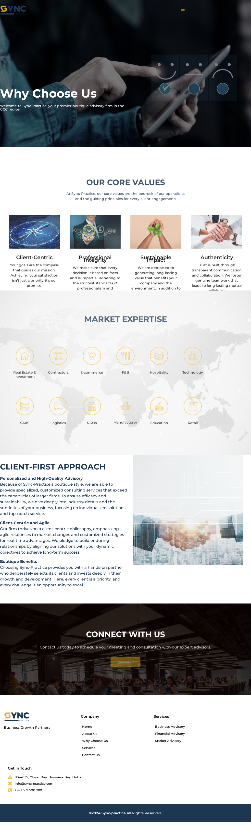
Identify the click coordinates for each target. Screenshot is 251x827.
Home (87, 726)
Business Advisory (170, 726)
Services (88, 748)
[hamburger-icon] (182, 11)
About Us (89, 734)
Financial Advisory (170, 734)
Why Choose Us (95, 741)
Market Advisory (168, 741)
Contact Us (91, 755)
